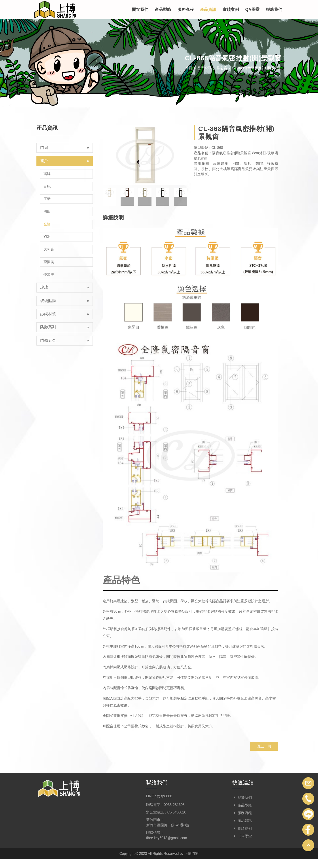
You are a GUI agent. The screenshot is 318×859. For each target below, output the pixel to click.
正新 (47, 199)
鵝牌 (47, 174)
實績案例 (231, 9)
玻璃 (64, 287)
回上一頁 (264, 746)
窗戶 (64, 161)
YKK (47, 237)
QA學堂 (252, 9)
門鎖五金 (64, 340)
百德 (47, 186)
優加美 (49, 274)
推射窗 (222, 68)
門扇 (64, 147)
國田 (47, 211)
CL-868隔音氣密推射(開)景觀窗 (257, 68)
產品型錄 (163, 9)
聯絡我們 (274, 9)
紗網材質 (64, 314)
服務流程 (185, 9)
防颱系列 (64, 327)
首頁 (188, 68)
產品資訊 (208, 9)
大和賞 (49, 249)
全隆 (47, 224)
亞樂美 (49, 262)
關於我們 (140, 9)
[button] (109, 155)
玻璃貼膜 (64, 300)
